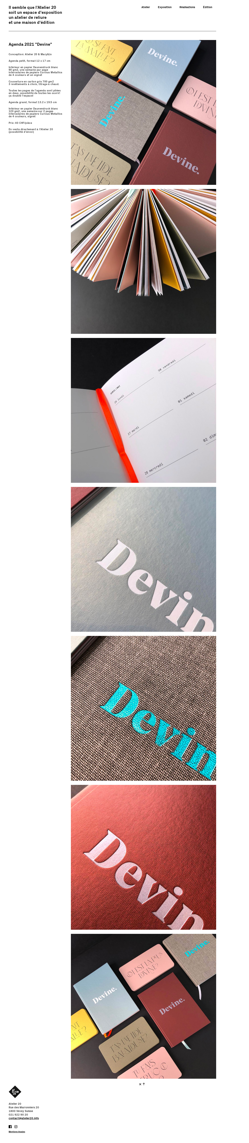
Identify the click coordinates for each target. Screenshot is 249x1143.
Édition (207, 7)
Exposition (165, 7)
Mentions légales (17, 1132)
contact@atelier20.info (24, 1118)
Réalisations (187, 7)
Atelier (145, 7)
